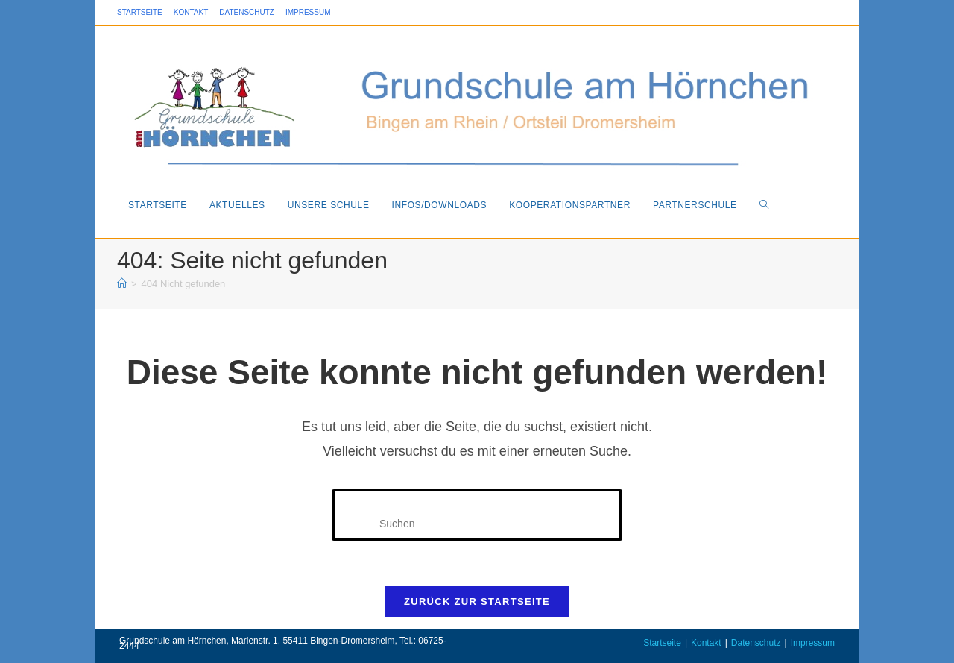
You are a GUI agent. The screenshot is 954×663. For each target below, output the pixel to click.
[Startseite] (122, 283)
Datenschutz (246, 12)
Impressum (308, 12)
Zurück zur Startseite (477, 601)
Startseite (139, 12)
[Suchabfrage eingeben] (477, 515)
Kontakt (191, 12)
